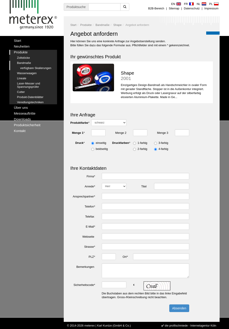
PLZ (92, 256)
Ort (125, 256)
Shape (117, 25)
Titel (144, 186)
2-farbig (142, 149)
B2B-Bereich (156, 8)
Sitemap (174, 8)
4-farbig (163, 149)
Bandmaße (102, 25)
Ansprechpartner (84, 196)
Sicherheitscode (84, 285)
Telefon (90, 206)
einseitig (101, 143)
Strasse (89, 246)
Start (73, 25)
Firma (91, 176)
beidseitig (102, 149)
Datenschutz (192, 8)
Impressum (211, 8)
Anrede (90, 186)
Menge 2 (120, 132)
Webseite (88, 236)
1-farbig (142, 143)
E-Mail (90, 226)
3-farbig (163, 143)
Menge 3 (162, 132)
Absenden (179, 308)
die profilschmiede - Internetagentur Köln (190, 325)
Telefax (90, 216)
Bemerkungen (85, 266)
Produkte (86, 25)
